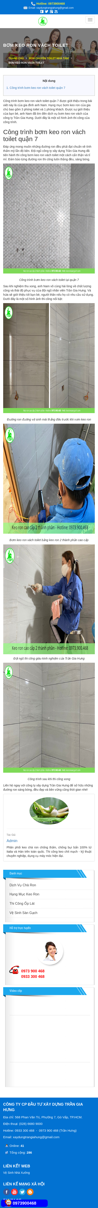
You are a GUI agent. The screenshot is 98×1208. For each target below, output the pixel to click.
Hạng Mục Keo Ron (24, 894)
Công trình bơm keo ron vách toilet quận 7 (37, 87)
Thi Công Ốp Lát (22, 903)
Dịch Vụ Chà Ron (23, 885)
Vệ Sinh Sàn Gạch (24, 913)
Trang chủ (16, 58)
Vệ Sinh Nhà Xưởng (16, 1172)
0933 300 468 (33, 976)
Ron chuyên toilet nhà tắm (49, 58)
